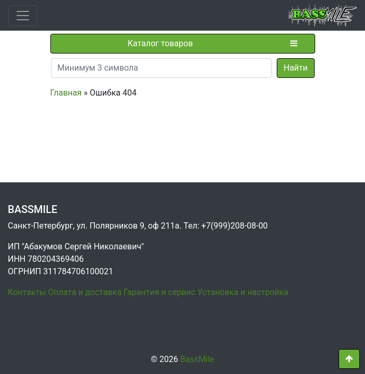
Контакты (27, 292)
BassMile (197, 359)
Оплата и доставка (84, 292)
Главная (66, 93)
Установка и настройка (242, 292)
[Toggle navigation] (22, 15)
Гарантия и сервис (159, 292)
